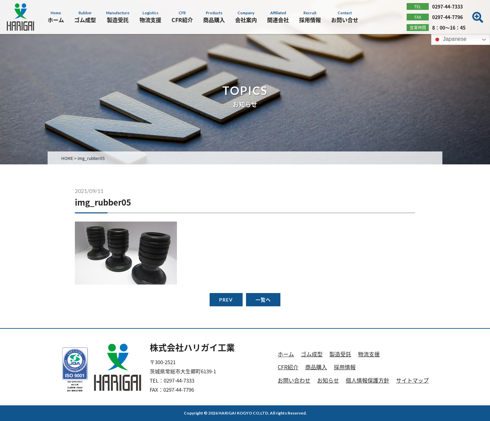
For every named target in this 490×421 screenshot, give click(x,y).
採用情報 (345, 367)
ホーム (286, 354)
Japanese (450, 39)
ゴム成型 (312, 354)
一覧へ (263, 300)
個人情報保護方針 (367, 380)
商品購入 (316, 367)
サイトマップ (412, 380)
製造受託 (340, 354)
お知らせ (328, 380)
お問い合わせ (294, 380)
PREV (226, 300)
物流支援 (369, 354)
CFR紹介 (288, 367)
